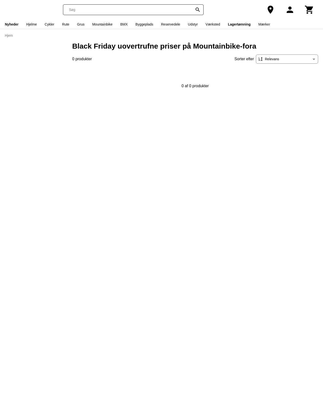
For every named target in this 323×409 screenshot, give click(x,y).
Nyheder (11, 24)
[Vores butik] (270, 10)
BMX (123, 24)
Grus (80, 24)
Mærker (264, 24)
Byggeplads (144, 24)
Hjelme (31, 24)
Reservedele (170, 24)
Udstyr (193, 24)
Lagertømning (239, 24)
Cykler (49, 24)
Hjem (9, 35)
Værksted (213, 24)
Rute (65, 24)
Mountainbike (102, 24)
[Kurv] (309, 10)
